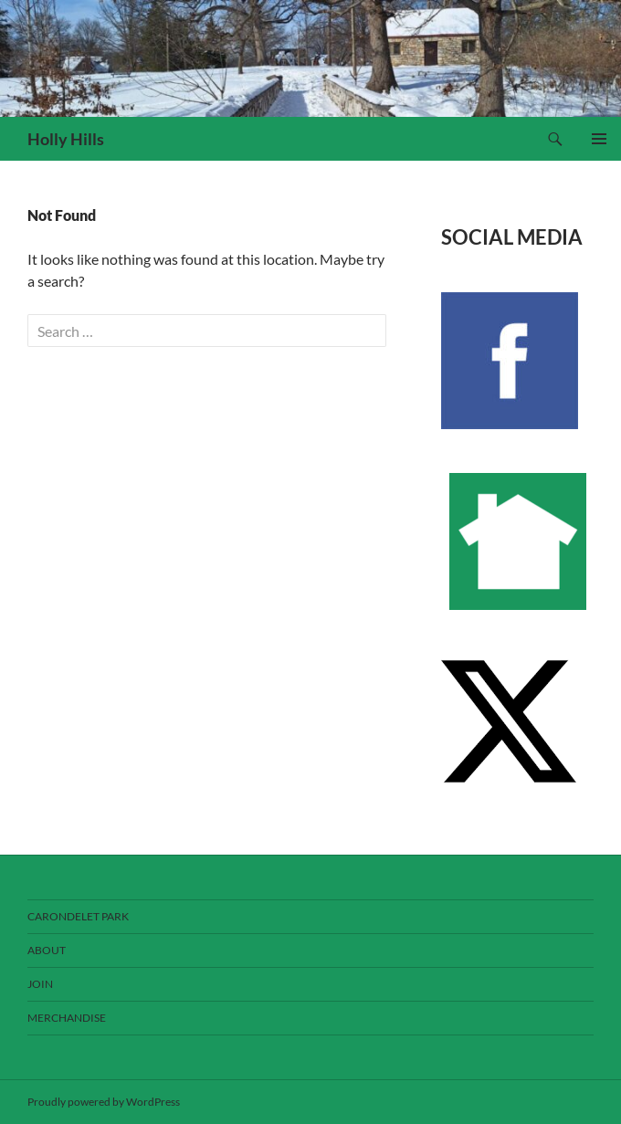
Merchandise (66, 1017)
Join (40, 984)
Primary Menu (599, 139)
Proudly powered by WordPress (103, 1101)
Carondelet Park (78, 916)
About (46, 950)
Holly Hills (65, 139)
